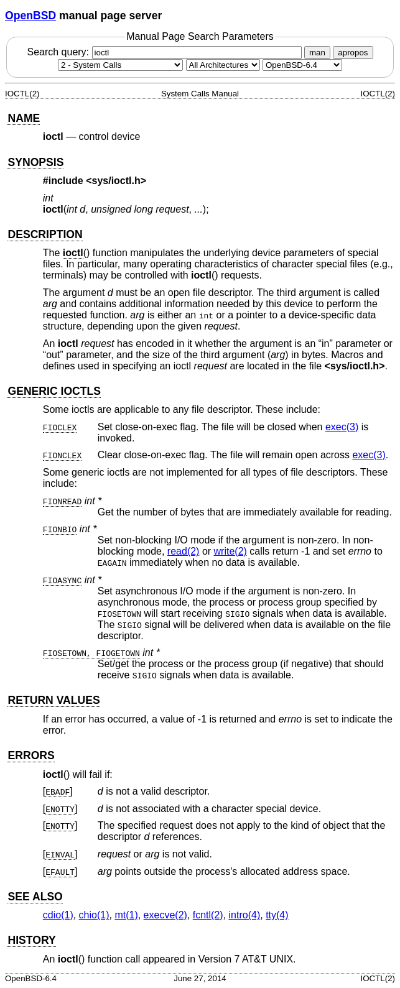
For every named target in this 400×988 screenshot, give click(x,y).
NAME (23, 118)
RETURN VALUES (53, 700)
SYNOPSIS (35, 162)
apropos (353, 52)
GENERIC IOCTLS (54, 391)
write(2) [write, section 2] (230, 551)
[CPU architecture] (223, 65)
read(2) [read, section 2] (183, 551)
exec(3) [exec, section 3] (341, 427)
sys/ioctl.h (116, 180)
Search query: (165, 52)
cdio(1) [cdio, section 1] (58, 915)
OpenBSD (30, 15)
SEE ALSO (34, 896)
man (317, 52)
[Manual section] (120, 65)
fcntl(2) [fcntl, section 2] (208, 915)
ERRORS (30, 755)
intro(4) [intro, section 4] (245, 915)
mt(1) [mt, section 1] (125, 915)
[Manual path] (302, 65)
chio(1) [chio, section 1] (94, 915)
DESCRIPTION (44, 234)
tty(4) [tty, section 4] (277, 915)
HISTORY (31, 940)
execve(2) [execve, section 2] (165, 915)
